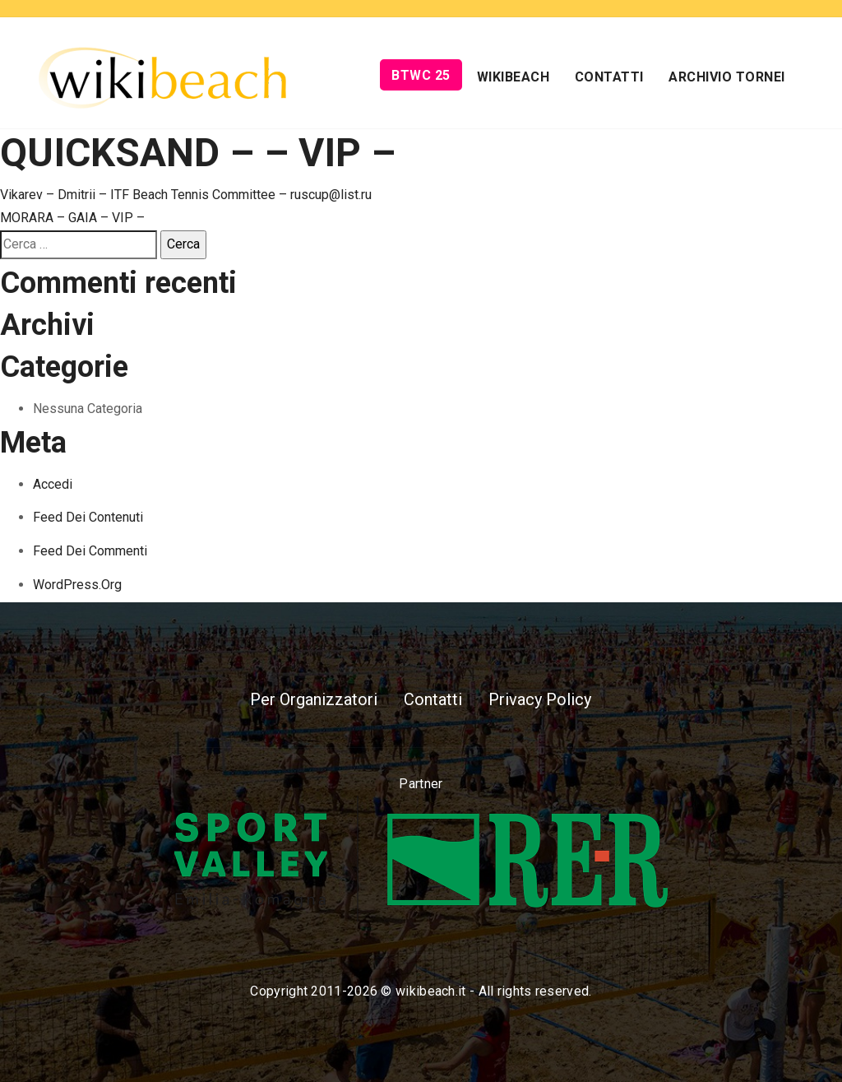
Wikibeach (513, 77)
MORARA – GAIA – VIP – (72, 217)
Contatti (609, 77)
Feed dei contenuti (88, 517)
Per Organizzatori (313, 699)
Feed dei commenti (90, 551)
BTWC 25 (421, 75)
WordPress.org (77, 584)
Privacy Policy (539, 699)
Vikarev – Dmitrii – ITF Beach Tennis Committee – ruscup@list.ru (186, 194)
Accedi (52, 484)
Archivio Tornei (727, 77)
